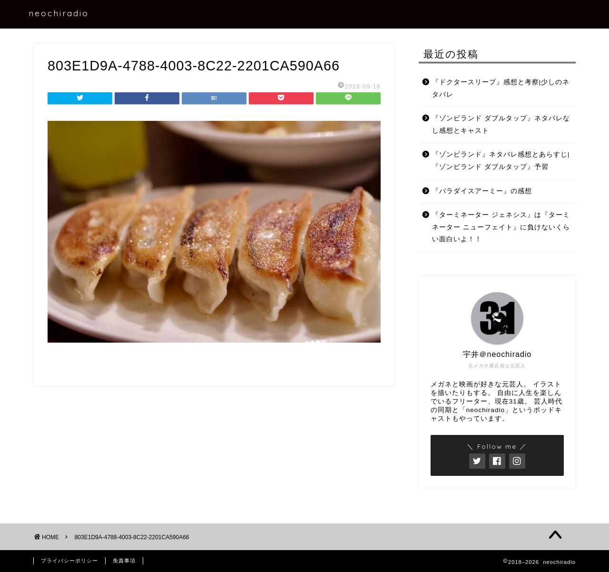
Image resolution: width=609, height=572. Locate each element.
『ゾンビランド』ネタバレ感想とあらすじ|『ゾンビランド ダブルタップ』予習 (501, 160)
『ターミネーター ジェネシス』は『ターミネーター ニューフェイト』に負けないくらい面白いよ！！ (501, 227)
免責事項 (124, 560)
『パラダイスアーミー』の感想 (482, 191)
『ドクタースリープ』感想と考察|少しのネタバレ (501, 88)
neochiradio (59, 13)
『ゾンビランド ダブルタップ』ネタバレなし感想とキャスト (501, 124)
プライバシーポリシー (69, 560)
